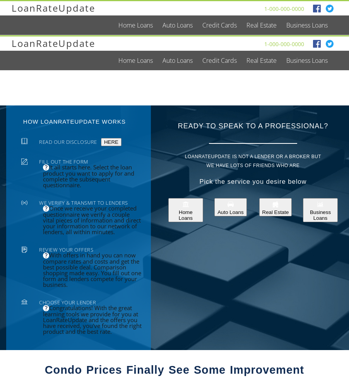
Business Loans (320, 210)
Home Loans (186, 210)
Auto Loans (230, 207)
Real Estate (275, 207)
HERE (111, 142)
